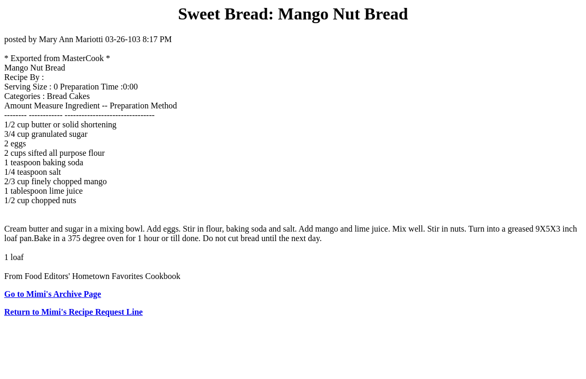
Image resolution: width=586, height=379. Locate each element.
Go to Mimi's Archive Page (52, 294)
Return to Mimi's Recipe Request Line (73, 311)
